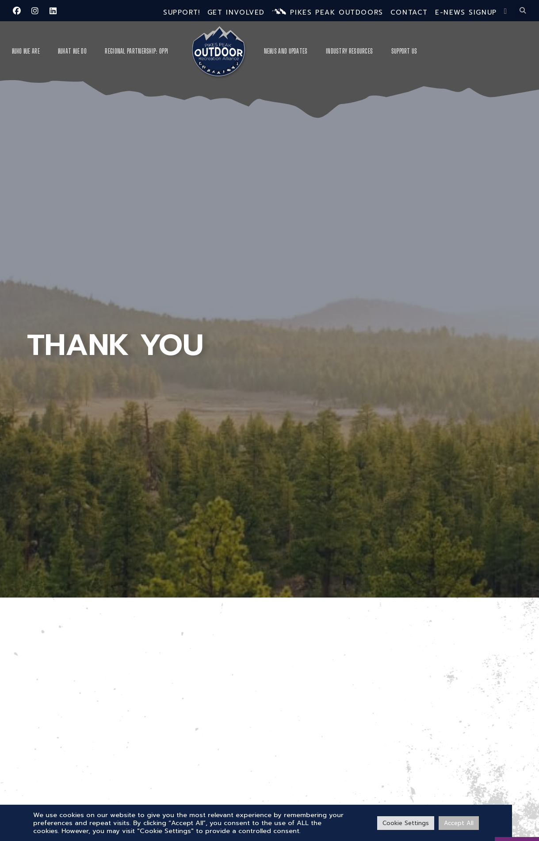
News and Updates (286, 51)
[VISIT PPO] (517, 812)
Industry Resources (349, 51)
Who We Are (26, 51)
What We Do (72, 51)
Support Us (404, 51)
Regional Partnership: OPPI (136, 51)
